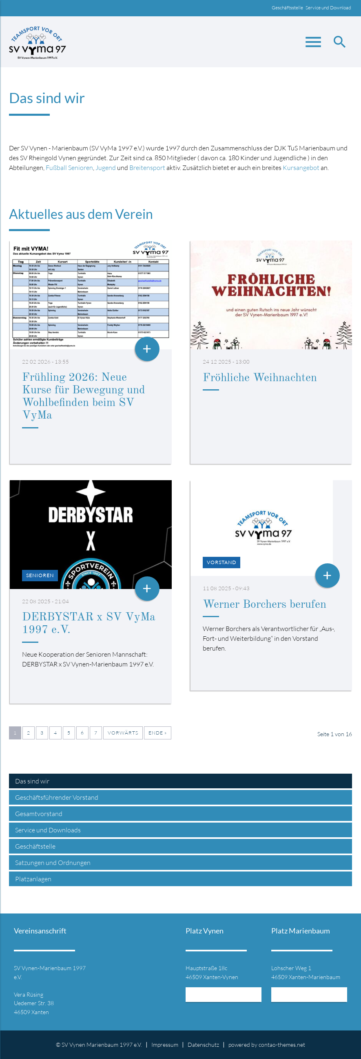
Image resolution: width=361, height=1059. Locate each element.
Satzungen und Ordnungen (53, 862)
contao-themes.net (282, 1044)
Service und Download (329, 7)
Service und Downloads (48, 830)
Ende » (157, 733)
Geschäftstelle (35, 846)
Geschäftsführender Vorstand (56, 797)
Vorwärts (123, 733)
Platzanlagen (33, 879)
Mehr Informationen (223, 996)
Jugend (105, 167)
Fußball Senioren (69, 167)
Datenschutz (203, 1044)
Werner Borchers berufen (264, 605)
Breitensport (147, 167)
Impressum (164, 1044)
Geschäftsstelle (289, 7)
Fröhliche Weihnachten (260, 378)
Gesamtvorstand (38, 814)
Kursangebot (301, 167)
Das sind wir (32, 781)
